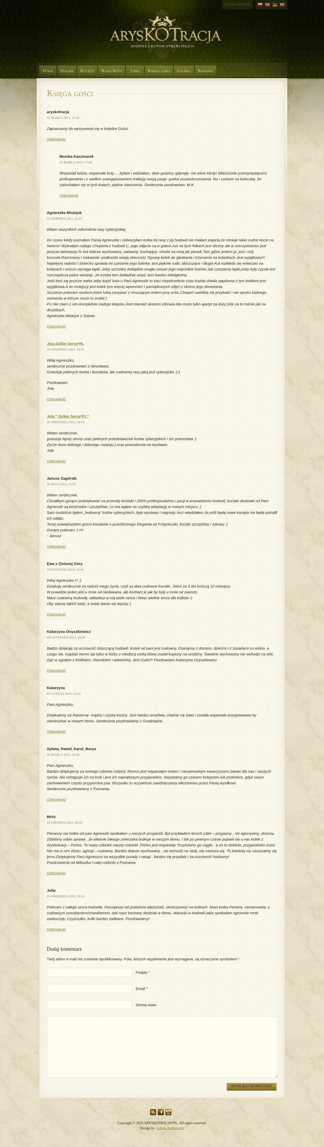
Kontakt (205, 70)
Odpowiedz (56, 139)
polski (260, 5)
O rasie (66, 70)
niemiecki (275, 5)
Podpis (141, 972)
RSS (153, 1112)
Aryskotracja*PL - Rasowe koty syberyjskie (163, 38)
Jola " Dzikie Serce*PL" (68, 416)
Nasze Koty (111, 70)
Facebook (161, 1112)
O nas (48, 70)
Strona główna (237, 4)
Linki (135, 70)
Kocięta (87, 70)
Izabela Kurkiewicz (170, 1128)
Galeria (184, 70)
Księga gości (159, 70)
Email (140, 988)
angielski (267, 5)
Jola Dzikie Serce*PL (65, 343)
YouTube (168, 1112)
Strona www (146, 1005)
